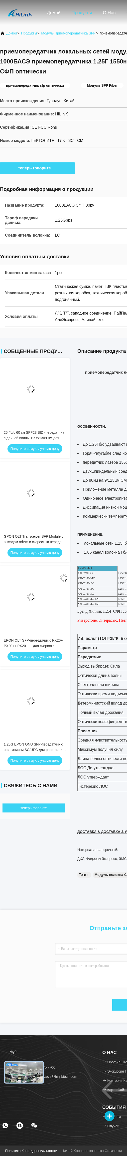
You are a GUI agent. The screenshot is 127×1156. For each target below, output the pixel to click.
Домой (54, 12)
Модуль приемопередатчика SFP (68, 33)
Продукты (82, 12)
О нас (109, 12)
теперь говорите (37, 167)
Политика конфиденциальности (31, 1151)
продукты (29, 33)
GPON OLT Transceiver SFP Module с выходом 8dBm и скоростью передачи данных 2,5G (34, 541)
